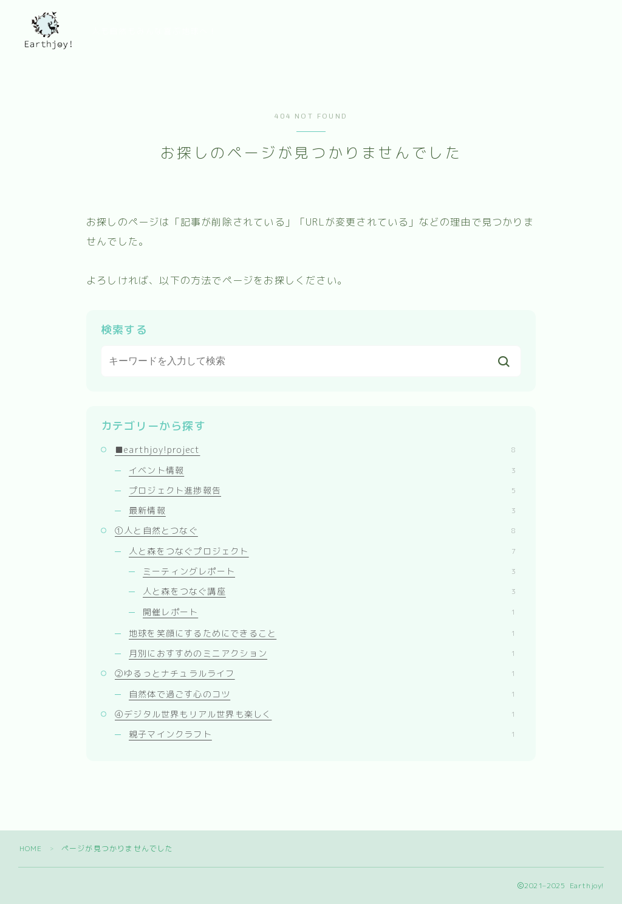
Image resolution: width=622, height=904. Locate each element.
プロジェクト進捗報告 (322, 490)
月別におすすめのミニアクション (322, 653)
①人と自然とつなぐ (315, 530)
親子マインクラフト (322, 734)
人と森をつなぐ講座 (329, 591)
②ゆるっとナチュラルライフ (315, 673)
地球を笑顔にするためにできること (322, 633)
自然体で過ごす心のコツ (322, 694)
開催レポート (329, 612)
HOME (31, 848)
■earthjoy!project (315, 449)
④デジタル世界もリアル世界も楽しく (315, 714)
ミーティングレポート (329, 571)
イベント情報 (322, 470)
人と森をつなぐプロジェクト (322, 551)
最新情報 (322, 510)
